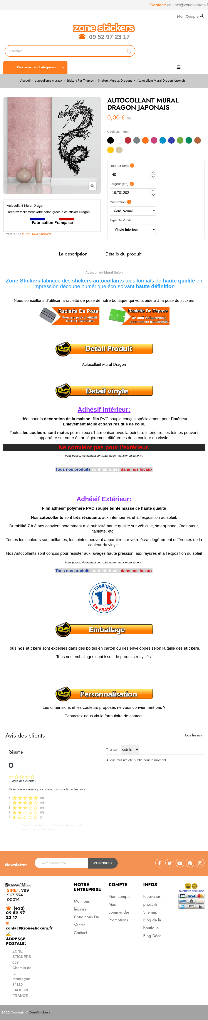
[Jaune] (110, 151)
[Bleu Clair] (162, 141)
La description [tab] (73, 253)
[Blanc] (119, 141)
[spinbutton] (133, 174)
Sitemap (150, 912)
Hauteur (119, 166)
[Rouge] (128, 141)
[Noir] (110, 141)
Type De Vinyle (121, 220)
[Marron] (197, 141)
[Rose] (154, 141)
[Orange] (145, 141)
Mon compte (120, 896)
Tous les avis (194, 735)
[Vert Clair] (180, 141)
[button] (153, 172)
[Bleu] (171, 141)
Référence (13, 234)
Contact (80, 933)
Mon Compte (190, 16)
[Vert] (189, 141)
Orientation (118, 202)
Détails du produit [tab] (123, 253)
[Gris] (136, 141)
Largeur (119, 184)
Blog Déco (152, 936)
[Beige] (119, 151)
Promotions (118, 920)
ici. (141, 455)
